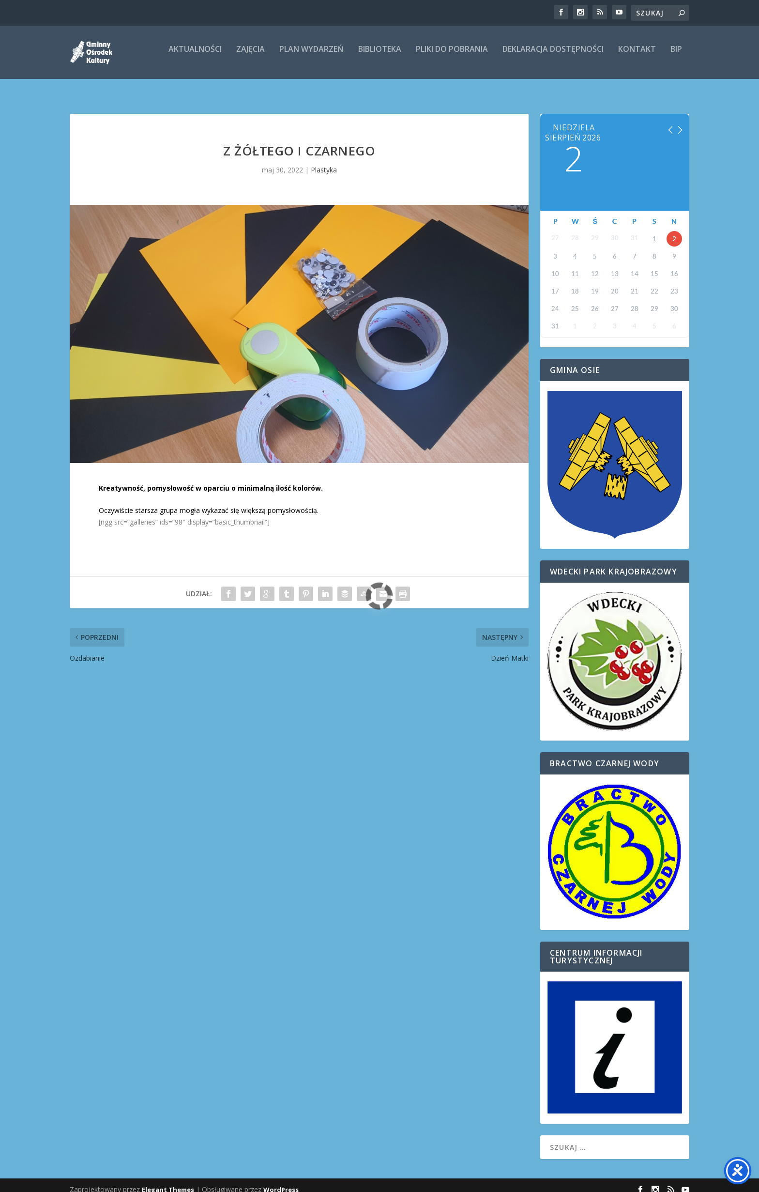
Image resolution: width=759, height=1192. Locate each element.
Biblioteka (379, 56)
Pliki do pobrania (452, 56)
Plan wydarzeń (311, 56)
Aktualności (195, 56)
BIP (676, 56)
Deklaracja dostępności (553, 56)
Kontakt (637, 56)
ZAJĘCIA (250, 56)
